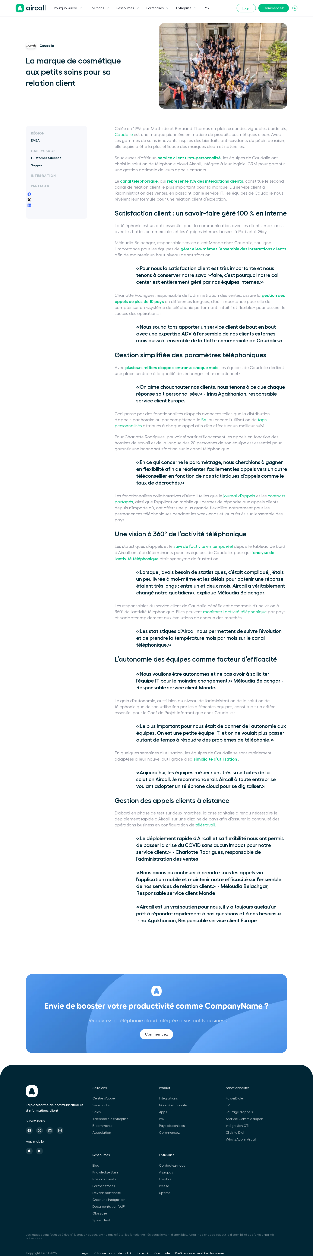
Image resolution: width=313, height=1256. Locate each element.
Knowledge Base (105, 1172)
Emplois (165, 1179)
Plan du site (162, 1253)
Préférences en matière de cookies (199, 1253)
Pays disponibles (172, 1125)
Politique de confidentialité (113, 1253)
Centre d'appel (104, 1098)
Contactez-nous (172, 1165)
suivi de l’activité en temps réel (203, 546)
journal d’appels (239, 496)
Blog (95, 1165)
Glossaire (99, 1213)
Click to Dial (235, 1132)
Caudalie (124, 135)
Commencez (273, 8)
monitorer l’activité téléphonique (235, 612)
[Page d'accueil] (30, 8)
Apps (163, 1112)
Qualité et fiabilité (173, 1105)
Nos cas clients (104, 1179)
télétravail (205, 825)
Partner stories (103, 1186)
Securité (143, 1253)
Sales (96, 1112)
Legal (85, 1253)
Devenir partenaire (106, 1193)
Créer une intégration (108, 1199)
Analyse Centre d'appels (244, 1119)
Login (246, 8)
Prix (206, 8)
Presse (164, 1186)
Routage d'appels (239, 1112)
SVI (204, 420)
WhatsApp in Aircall (241, 1139)
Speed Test (101, 1220)
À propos (166, 1172)
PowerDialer (235, 1098)
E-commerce (102, 1125)
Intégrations (168, 1098)
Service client (102, 1105)
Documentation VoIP (108, 1206)
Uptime (165, 1193)
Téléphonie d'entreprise (110, 1119)
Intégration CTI (237, 1125)
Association (101, 1132)
